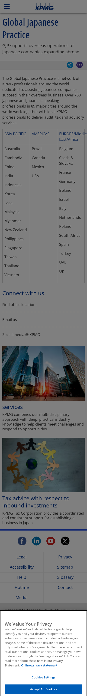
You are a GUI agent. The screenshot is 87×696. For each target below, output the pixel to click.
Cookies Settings (43, 679)
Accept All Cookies (43, 691)
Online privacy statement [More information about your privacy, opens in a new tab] (39, 667)
